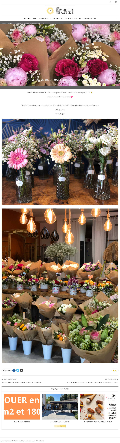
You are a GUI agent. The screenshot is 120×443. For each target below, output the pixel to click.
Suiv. (63, 426)
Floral (23, 105)
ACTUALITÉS (71, 18)
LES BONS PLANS (57, 18)
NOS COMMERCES (39, 18)
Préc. (57, 426)
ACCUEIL (27, 18)
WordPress (40, 441)
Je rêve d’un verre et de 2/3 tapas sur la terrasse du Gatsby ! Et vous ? (92, 382)
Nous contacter (88, 18)
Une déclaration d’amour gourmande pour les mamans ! (21, 382)
